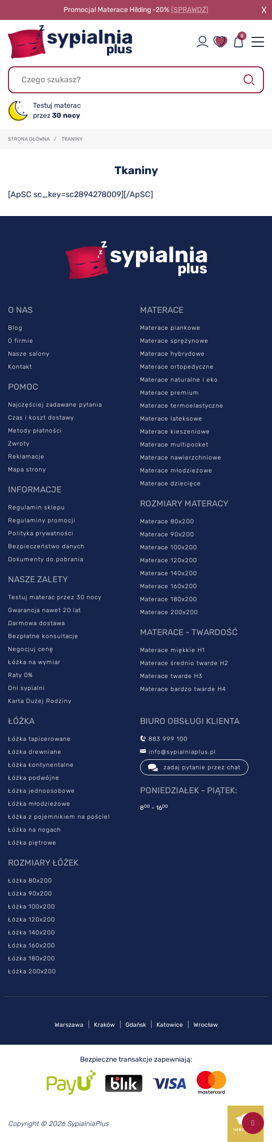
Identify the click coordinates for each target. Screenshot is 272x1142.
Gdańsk (136, 1024)
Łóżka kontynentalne (41, 764)
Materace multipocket (174, 444)
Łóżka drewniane (35, 751)
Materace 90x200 (167, 534)
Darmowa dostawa (36, 623)
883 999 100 (164, 738)
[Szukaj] (136, 79)
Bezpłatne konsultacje (43, 636)
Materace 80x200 (167, 521)
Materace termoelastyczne (182, 405)
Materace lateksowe (171, 418)
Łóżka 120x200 (31, 919)
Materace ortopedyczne (177, 366)
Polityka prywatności (41, 533)
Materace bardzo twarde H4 (183, 688)
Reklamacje (26, 456)
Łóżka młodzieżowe (39, 803)
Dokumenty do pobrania (46, 559)
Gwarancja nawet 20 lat (44, 610)
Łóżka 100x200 (31, 906)
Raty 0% (20, 675)
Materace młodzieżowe (176, 470)
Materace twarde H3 (171, 676)
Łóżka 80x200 (30, 880)
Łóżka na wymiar (34, 662)
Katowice (169, 1024)
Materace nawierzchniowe (181, 457)
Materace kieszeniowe (175, 431)
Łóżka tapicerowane (39, 738)
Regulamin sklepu (36, 507)
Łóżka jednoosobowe (41, 790)
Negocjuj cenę (31, 649)
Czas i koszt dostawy (41, 417)
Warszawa (69, 1024)
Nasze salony (29, 353)
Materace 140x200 (168, 573)
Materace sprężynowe (174, 340)
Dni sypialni (26, 688)
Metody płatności (35, 430)
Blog (15, 327)
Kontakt (20, 366)
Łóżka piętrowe (32, 842)
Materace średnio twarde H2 (184, 663)
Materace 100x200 (168, 547)
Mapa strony (27, 469)
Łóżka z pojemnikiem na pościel (59, 816)
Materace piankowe (170, 327)
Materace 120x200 (168, 560)
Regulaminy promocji (42, 520)
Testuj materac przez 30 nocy (55, 597)
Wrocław (206, 1024)
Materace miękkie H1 (172, 650)
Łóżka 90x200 (30, 893)
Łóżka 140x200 (31, 932)
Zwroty (19, 443)
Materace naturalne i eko (179, 379)
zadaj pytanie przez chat (194, 767)
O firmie (21, 340)
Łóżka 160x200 (31, 945)
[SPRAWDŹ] (189, 9)
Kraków (104, 1024)
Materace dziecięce (170, 483)
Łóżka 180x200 (31, 958)
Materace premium (169, 392)
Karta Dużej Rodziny (40, 700)
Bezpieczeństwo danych (46, 546)
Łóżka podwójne (34, 777)
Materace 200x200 (169, 612)
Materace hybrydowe (172, 353)
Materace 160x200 (168, 586)
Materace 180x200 (168, 599)
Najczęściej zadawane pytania (55, 404)
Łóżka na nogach (34, 829)
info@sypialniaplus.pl (178, 751)
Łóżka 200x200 (32, 971)
